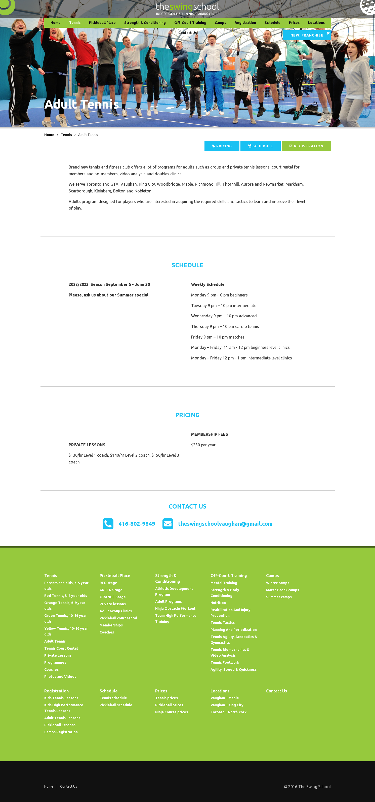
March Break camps (282, 590)
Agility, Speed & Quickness (234, 669)
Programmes (55, 662)
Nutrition (218, 603)
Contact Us (187, 33)
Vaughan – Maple (225, 698)
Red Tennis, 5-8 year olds (65, 596)
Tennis (74, 23)
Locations (316, 23)
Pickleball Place (102, 23)
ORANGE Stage (113, 597)
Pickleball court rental (118, 618)
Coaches (51, 669)
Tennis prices (166, 698)
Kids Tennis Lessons (61, 698)
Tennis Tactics (223, 623)
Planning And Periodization (234, 630)
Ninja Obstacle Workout (175, 609)
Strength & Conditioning (145, 23)
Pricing (222, 146)
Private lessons (113, 604)
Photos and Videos (60, 677)
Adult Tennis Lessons (62, 718)
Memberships (111, 625)
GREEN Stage (111, 590)
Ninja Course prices (171, 712)
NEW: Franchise (306, 35)
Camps (220, 23)
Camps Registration (61, 732)
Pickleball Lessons (59, 725)
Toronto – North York (228, 712)
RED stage (108, 583)
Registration (245, 23)
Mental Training (224, 583)
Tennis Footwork (225, 662)
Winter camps (277, 583)
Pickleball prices (169, 705)
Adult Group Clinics (116, 611)
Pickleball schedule (116, 705)
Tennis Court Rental (61, 648)
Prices (294, 23)
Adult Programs (168, 601)
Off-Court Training (190, 23)
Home (56, 23)
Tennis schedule (113, 698)
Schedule (272, 23)
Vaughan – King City (227, 705)
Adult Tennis (55, 641)
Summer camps (279, 597)
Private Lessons (57, 655)
